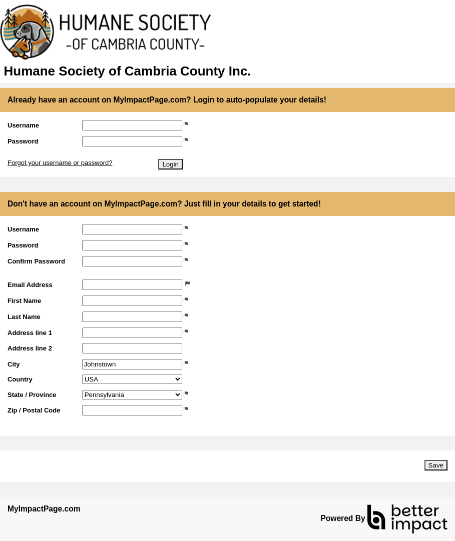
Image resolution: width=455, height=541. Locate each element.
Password (23, 141)
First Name (24, 300)
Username (23, 125)
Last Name (24, 316)
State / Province (32, 394)
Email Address (30, 284)
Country (20, 379)
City (14, 364)
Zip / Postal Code (34, 410)
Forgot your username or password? (60, 162)
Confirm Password (36, 261)
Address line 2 (30, 348)
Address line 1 (30, 332)
